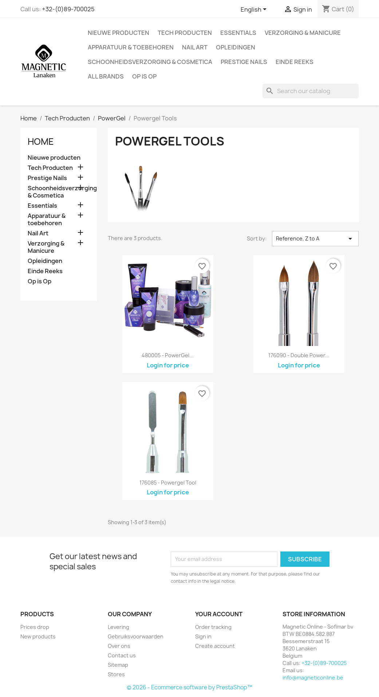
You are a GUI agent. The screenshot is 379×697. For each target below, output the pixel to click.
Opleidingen (235, 47)
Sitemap (118, 664)
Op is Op (144, 76)
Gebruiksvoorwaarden (135, 636)
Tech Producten (185, 33)
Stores (116, 674)
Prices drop (34, 627)
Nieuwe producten (118, 33)
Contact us (122, 655)
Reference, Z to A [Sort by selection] (315, 238)
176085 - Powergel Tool (167, 482)
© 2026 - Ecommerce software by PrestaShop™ (189, 687)
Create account (215, 645)
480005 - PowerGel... (168, 355)
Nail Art (195, 47)
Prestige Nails (244, 62)
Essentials (238, 33)
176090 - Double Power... (298, 355)
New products (38, 636)
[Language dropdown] (255, 9)
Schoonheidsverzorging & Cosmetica (150, 62)
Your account (218, 614)
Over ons (119, 645)
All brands (106, 76)
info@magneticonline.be (313, 677)
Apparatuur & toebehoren (131, 47)
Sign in (203, 636)
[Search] (310, 91)
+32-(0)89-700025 (68, 9)
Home (41, 141)
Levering (118, 627)
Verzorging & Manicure (303, 33)
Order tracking (213, 627)
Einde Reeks (294, 62)
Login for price (168, 365)
